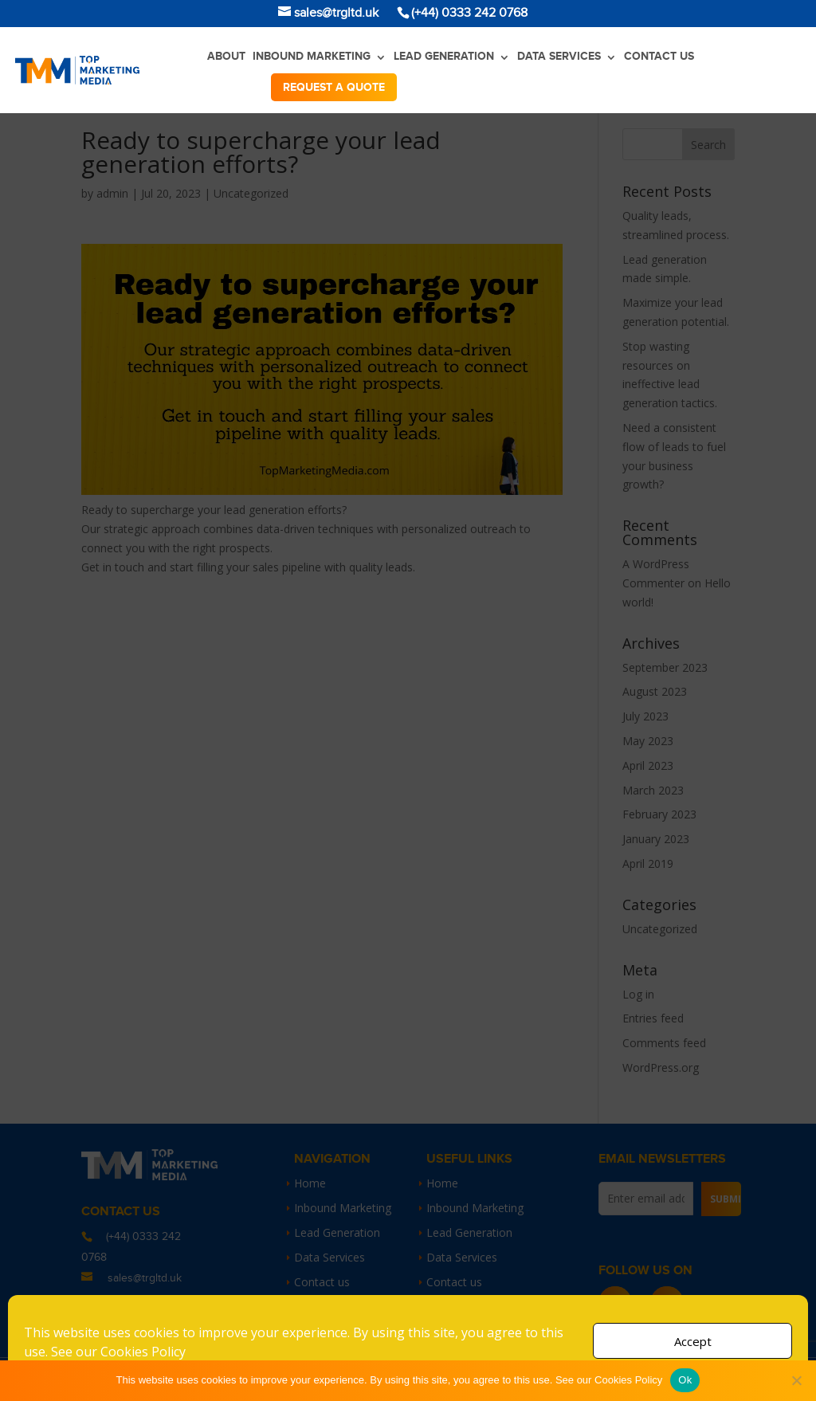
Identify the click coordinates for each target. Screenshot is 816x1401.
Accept (693, 1341)
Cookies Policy (143, 1351)
